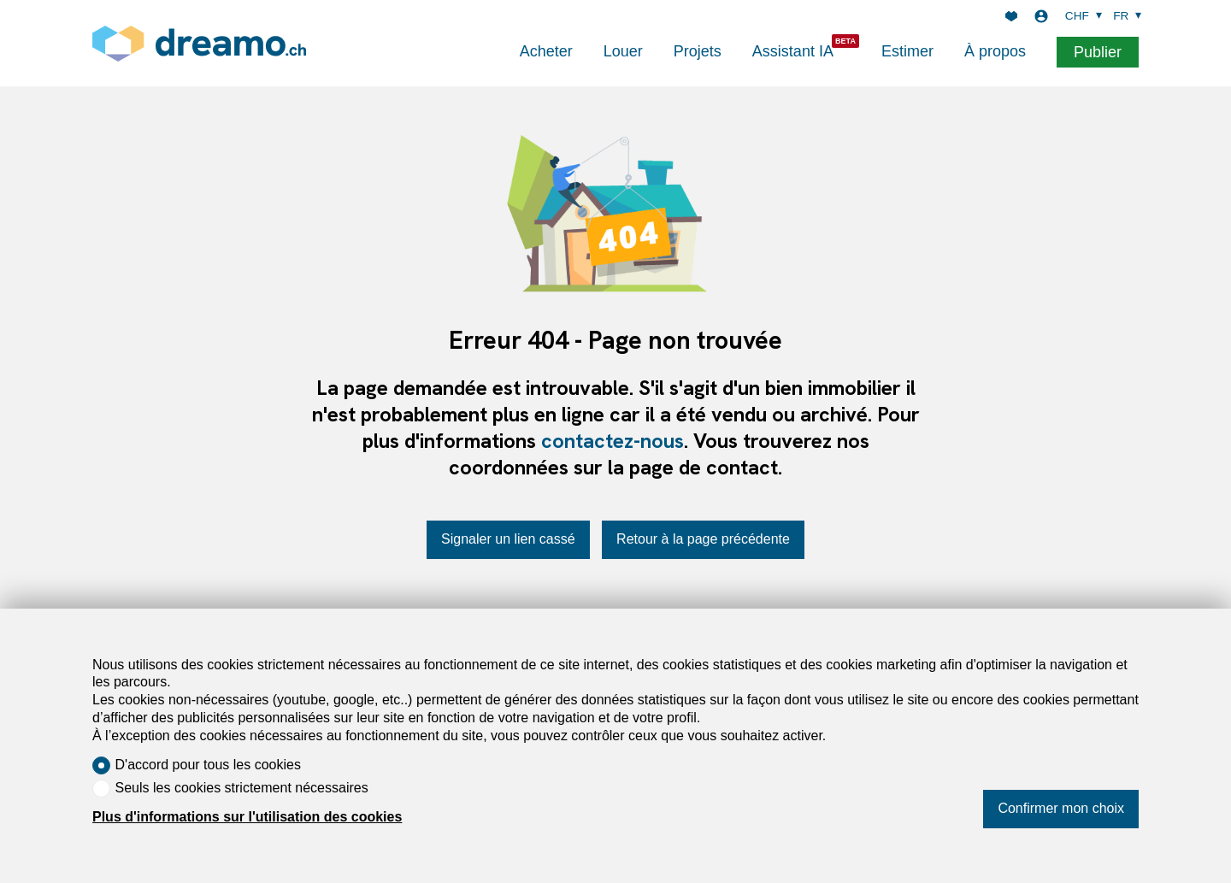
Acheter (546, 51)
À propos (995, 51)
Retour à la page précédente (703, 539)
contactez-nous (612, 440)
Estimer (907, 51)
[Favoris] (1011, 16)
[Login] (1041, 16)
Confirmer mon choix (1061, 808)
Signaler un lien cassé (508, 539)
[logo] (199, 43)
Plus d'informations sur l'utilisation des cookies (247, 816)
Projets (698, 51)
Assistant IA (792, 51)
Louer (623, 51)
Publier (1098, 52)
